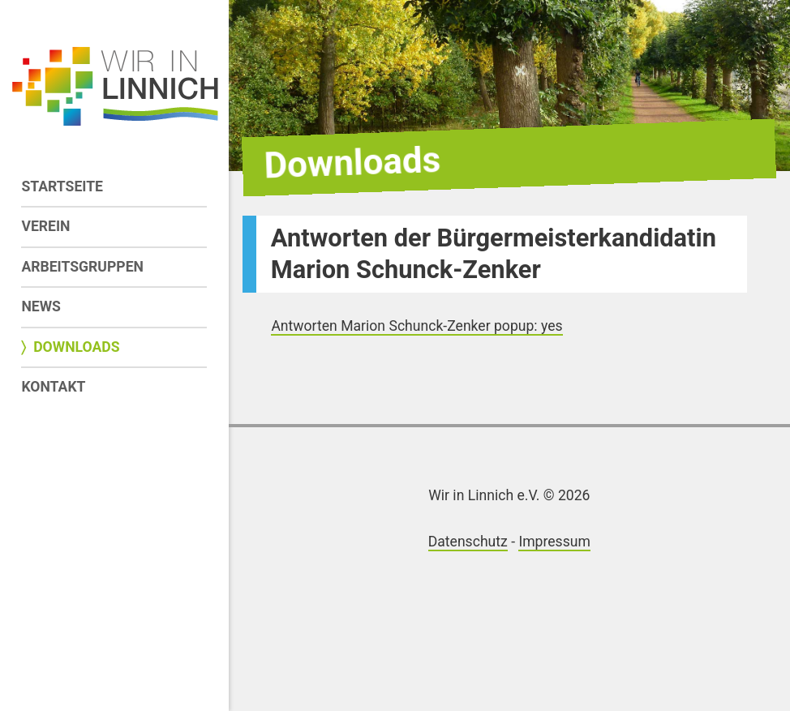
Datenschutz (468, 541)
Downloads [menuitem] (76, 347)
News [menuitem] (41, 306)
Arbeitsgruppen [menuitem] (82, 267)
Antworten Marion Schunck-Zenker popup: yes (416, 326)
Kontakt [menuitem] (53, 387)
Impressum (554, 541)
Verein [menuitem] (45, 226)
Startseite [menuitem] (62, 186)
